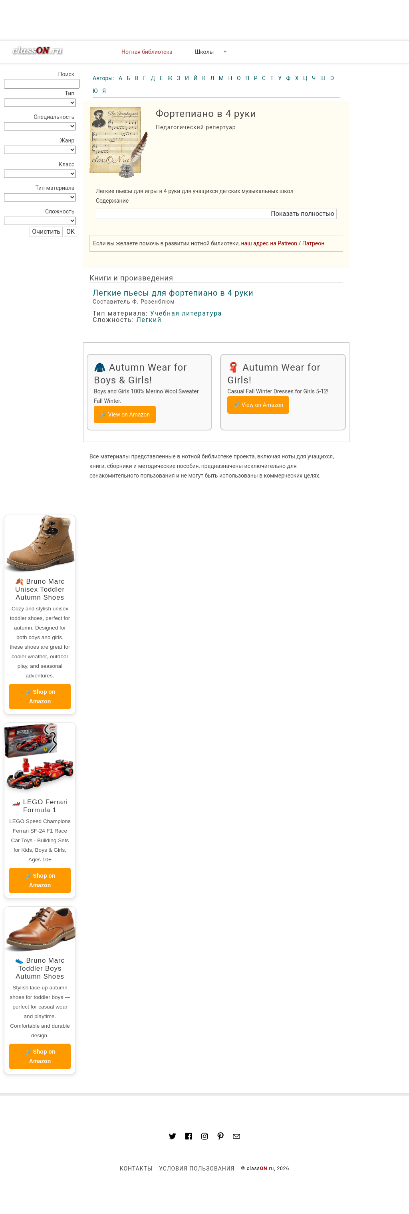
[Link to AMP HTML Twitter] (173, 1137)
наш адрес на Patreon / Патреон (283, 243)
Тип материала (54, 188)
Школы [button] (204, 52)
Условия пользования (196, 1168)
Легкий (148, 320)
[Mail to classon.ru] (236, 1137)
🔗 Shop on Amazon (40, 697)
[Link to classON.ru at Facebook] (189, 1137)
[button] (216, 214)
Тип (70, 93)
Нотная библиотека (147, 52)
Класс (66, 164)
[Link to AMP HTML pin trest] (220, 1137)
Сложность (60, 211)
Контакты (136, 1168)
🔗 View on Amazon (125, 414)
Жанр (67, 140)
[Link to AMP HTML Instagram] (204, 1137)
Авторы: (104, 78)
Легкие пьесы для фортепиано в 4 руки (173, 293)
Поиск (66, 74)
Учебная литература (186, 313)
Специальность (54, 117)
